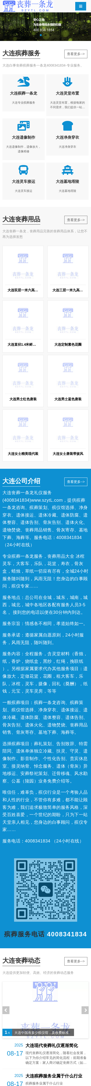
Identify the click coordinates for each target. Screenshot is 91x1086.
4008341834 (17, 500)
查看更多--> (76, 54)
